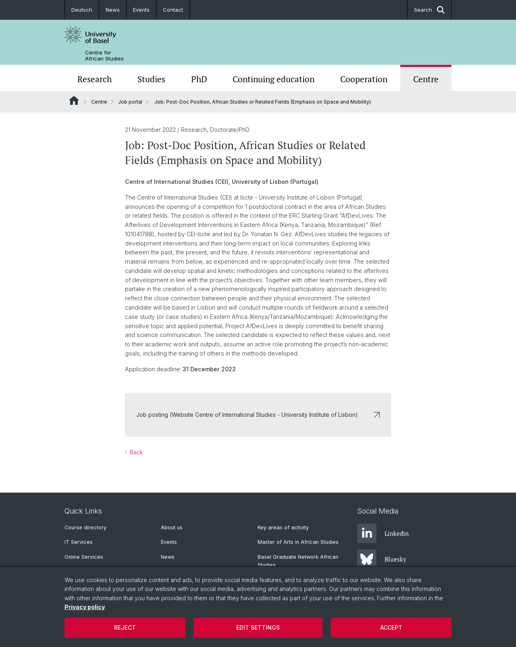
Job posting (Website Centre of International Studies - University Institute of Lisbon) (258, 414)
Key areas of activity (283, 527)
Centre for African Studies (104, 56)
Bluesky (381, 559)
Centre (426, 79)
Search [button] (429, 10)
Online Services (83, 557)
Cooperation (363, 79)
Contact (173, 9)
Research (94, 79)
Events (141, 9)
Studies (151, 79)
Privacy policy (84, 606)
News (113, 9)
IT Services (78, 542)
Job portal (130, 102)
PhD (199, 79)
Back (135, 452)
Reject (125, 627)
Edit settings (258, 627)
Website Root (74, 100)
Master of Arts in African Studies (298, 542)
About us (172, 527)
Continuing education (273, 79)
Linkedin (383, 533)
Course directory (85, 527)
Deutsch (81, 9)
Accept (391, 627)
